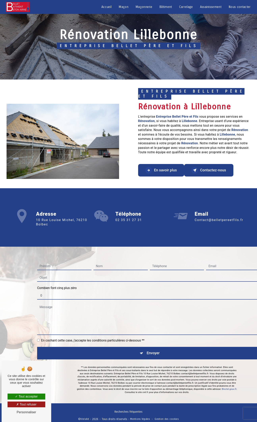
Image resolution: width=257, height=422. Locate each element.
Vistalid (85, 419)
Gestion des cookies (167, 419)
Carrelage (186, 7)
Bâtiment (165, 7)
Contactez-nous (213, 170)
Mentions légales (140, 419)
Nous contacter (239, 7)
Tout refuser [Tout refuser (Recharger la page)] (26, 404)
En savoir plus (162, 170)
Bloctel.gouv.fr (229, 384)
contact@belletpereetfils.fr (219, 214)
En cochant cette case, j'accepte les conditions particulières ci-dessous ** (92, 334)
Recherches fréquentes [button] (128, 412)
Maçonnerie (143, 7)
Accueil (106, 7)
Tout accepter (26, 396)
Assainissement (210, 7)
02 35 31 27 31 (128, 226)
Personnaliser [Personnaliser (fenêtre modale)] (26, 412)
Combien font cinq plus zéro (57, 282)
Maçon (123, 7)
